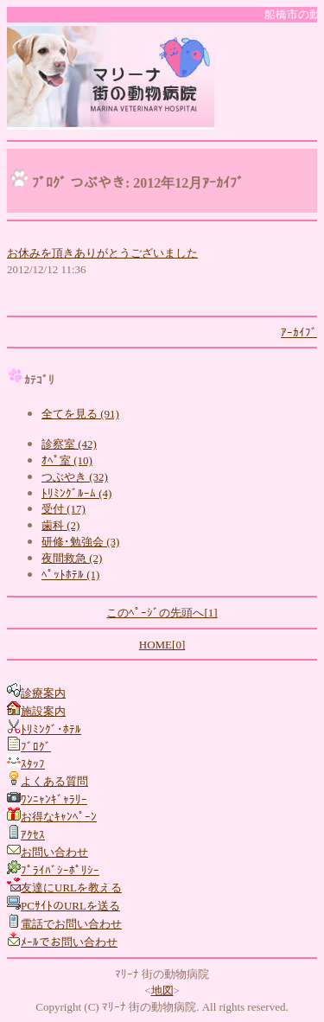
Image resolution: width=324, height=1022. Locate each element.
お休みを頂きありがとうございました (102, 252)
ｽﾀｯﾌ (33, 763)
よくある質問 (54, 781)
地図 (162, 990)
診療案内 (43, 693)
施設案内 (43, 711)
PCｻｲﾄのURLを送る (70, 905)
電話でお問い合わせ (71, 923)
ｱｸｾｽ (33, 834)
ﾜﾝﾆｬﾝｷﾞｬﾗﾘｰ (54, 799)
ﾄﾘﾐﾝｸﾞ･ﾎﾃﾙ (51, 729)
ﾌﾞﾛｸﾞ (36, 746)
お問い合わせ (54, 852)
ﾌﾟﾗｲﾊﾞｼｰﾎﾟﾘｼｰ (60, 870)
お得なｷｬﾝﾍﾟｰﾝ (59, 816)
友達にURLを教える (71, 887)
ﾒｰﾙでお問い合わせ (69, 942)
